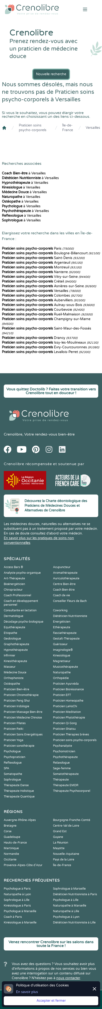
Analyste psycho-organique (22, 572)
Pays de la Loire (63, 859)
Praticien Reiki (13, 728)
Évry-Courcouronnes (50, 347)
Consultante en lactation (20, 610)
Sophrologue (12, 779)
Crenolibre (13, 434)
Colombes (42, 296)
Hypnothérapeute (16, 650)
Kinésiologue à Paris (17, 905)
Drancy (40, 338)
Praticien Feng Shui (17, 700)
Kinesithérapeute (15, 661)
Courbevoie (43, 310)
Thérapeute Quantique (19, 796)
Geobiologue (12, 638)
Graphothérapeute (16, 644)
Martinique (11, 848)
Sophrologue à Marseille (69, 888)
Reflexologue (13, 762)
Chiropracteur (13, 589)
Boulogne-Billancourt (51, 253)
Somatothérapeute (66, 774)
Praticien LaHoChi (65, 706)
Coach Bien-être (64, 589)
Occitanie (10, 859)
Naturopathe (62, 672)
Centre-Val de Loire (66, 825)
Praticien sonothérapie (19, 745)
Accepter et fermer (51, 1001)
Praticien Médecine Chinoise (23, 717)
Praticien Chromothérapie (21, 695)
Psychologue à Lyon (66, 917)
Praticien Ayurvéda (66, 683)
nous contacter (68, 978)
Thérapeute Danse (16, 785)
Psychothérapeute (65, 757)
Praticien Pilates (15, 723)
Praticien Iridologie (16, 706)
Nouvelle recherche (51, 74)
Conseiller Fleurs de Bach (70, 601)
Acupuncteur (61, 567)
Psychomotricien (64, 751)
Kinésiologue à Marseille (20, 922)
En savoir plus (27, 992)
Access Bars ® (13, 567)
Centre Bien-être (64, 584)
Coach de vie (61, 595)
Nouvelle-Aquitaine (66, 854)
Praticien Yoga (13, 740)
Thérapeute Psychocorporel (71, 791)
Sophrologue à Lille (16, 900)
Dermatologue (13, 616)
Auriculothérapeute (66, 578)
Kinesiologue (61, 655)
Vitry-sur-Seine (46, 277)
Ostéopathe (12, 683)
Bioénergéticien (14, 584)
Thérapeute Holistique (19, 791)
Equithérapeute (14, 627)
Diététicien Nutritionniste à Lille (74, 922)
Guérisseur (60, 644)
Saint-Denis (43, 258)
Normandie (11, 854)
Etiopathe (10, 633)
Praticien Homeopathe (68, 700)
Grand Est (60, 831)
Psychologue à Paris (17, 888)
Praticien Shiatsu (64, 728)
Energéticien (61, 621)
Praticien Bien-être (16, 689)
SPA (6, 768)
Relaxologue (61, 762)
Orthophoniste (14, 678)
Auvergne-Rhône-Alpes (20, 820)
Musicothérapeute (65, 666)
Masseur (10, 666)
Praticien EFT (62, 695)
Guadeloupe (12, 837)
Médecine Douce (15, 672)
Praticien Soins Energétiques (23, 734)
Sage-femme (62, 768)
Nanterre (41, 272)
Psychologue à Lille (65, 900)
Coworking (60, 610)
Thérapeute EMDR (65, 785)
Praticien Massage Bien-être (23, 712)
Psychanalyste (62, 745)
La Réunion (60, 842)
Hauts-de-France (15, 842)
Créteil (39, 281)
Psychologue (12, 751)
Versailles (93, 128)
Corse (8, 831)
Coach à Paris (13, 917)
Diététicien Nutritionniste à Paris (75, 894)
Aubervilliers (43, 300)
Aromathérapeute (65, 572)
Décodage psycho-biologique (23, 621)
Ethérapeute (61, 627)
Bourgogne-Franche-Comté (71, 820)
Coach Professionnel (17, 595)
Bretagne (10, 825)
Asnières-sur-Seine (49, 286)
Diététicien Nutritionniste (70, 616)
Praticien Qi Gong (65, 723)
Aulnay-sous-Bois (48, 305)
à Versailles (24, 173)
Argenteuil (42, 263)
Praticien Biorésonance (68, 689)
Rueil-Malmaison (47, 314)
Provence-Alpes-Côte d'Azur (23, 865)
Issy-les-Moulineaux (50, 343)
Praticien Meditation (67, 712)
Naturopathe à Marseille (69, 905)
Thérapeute (61, 779)
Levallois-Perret (46, 352)
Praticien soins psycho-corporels (32, 127)
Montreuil (42, 267)
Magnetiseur (61, 661)
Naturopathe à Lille (66, 911)
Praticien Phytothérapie (69, 717)
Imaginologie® (63, 650)
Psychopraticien (14, 757)
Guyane (58, 837)
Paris (38, 249)
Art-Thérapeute (14, 578)
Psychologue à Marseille (20, 911)
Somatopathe (13, 774)
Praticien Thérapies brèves (71, 734)
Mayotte (59, 848)
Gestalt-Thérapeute (66, 638)
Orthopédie (61, 678)
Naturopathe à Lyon (17, 894)
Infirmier (9, 655)
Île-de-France (67, 127)
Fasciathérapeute (65, 633)
